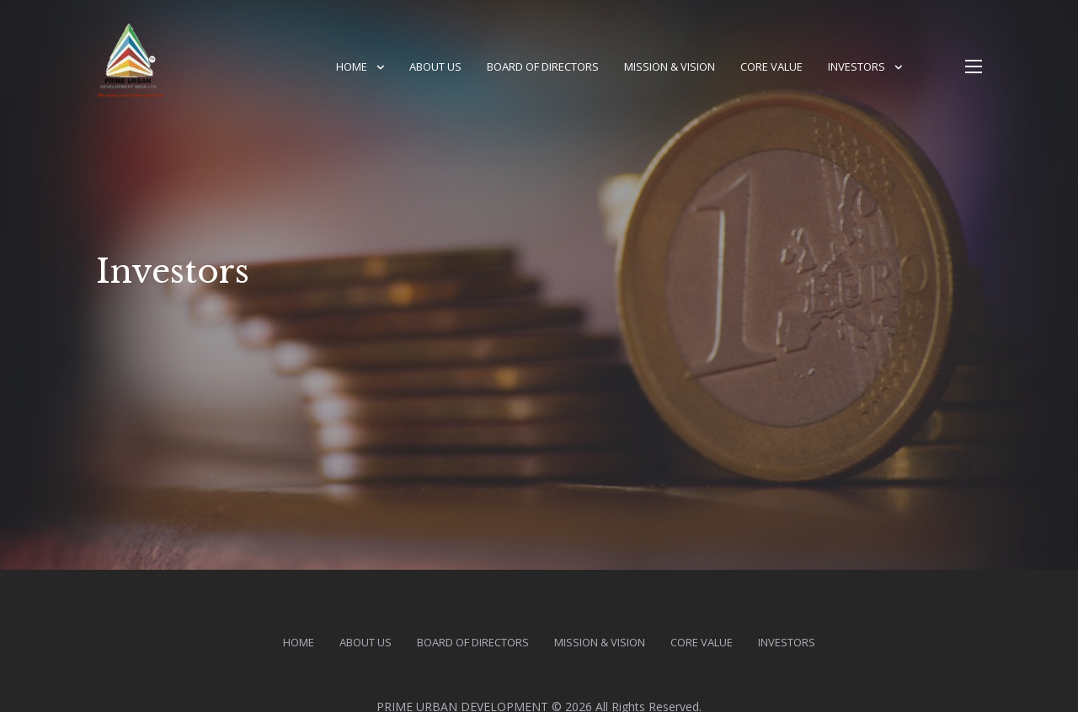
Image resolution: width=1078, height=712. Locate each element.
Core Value (771, 66)
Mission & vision (669, 66)
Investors (856, 66)
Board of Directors (543, 66)
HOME (351, 66)
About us (435, 66)
